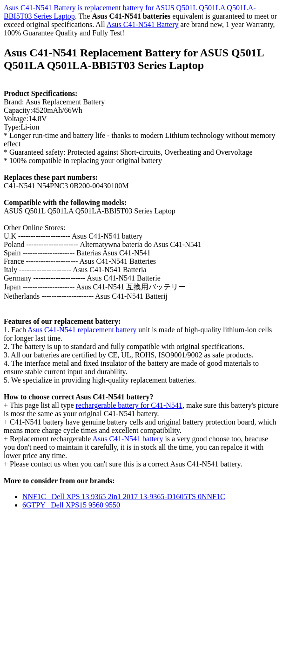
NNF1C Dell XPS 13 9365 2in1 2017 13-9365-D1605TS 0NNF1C (123, 496)
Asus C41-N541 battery (127, 439)
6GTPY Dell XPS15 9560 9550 (71, 505)
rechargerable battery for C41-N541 (128, 405)
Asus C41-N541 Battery (143, 24)
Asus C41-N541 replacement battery (81, 330)
